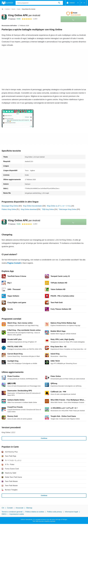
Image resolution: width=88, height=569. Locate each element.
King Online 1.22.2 (8, 432)
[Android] (7, 9)
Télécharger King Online (67, 209)
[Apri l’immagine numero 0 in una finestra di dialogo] (18, 118)
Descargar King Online (10, 206)
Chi (3, 508)
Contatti (10, 508)
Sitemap (29, 508)
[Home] (2, 9)
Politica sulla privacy (54, 512)
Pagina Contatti (14, 263)
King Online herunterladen (32, 206)
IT (83, 3)
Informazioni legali (71, 512)
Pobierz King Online (9, 209)
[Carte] (18, 9)
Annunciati (19, 508)
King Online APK (24, 15)
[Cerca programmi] (59, 3)
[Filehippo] (7, 3)
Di (11, 19)
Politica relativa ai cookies (34, 512)
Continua (44, 438)
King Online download (29, 209)
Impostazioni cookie (16, 514)
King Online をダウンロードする (59, 206)
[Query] (39, 3)
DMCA (4, 514)
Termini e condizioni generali (12, 512)
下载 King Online (48, 209)
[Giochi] (13, 9)
